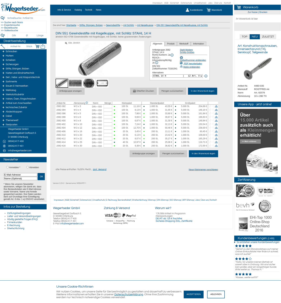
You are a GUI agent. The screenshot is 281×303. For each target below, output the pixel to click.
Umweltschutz (200, 3)
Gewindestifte (113, 25)
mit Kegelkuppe (145, 25)
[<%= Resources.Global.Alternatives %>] (177, 76)
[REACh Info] (156, 62)
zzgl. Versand (99, 169)
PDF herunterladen (191, 63)
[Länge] (40, 35)
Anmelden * (14, 167)
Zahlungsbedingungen (19, 213)
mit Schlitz (128, 25)
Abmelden (34, 167)
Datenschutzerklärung (128, 294)
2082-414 (61, 142)
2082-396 (61, 113)
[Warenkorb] (217, 10)
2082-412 (61, 138)
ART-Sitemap (188, 200)
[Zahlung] (120, 224)
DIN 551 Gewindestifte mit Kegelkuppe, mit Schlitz (182, 25)
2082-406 (61, 131)
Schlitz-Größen (187, 52)
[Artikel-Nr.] (15, 46)
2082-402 (61, 124)
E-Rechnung (13, 225)
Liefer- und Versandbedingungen (24, 216)
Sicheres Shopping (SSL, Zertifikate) (174, 221)
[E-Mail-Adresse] (20, 174)
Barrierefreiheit (124, 200)
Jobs (210, 3)
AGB (166, 3)
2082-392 (61, 106)
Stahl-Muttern (186, 50)
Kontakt (227, 3)
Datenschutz (186, 3)
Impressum (158, 3)
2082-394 (61, 110)
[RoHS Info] (172, 55)
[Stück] (29, 46)
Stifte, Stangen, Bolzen (91, 25)
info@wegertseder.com (72, 223)
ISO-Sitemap (175, 200)
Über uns (218, 3)
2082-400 (61, 120)
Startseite (71, 25)
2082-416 (61, 146)
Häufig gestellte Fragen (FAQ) (22, 219)
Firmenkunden (14, 222)
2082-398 (61, 117)
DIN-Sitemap (163, 200)
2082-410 (61, 135)
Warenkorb (250, 7)
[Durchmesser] (27, 35)
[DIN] (14, 35)
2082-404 (61, 128)
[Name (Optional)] (20, 178)
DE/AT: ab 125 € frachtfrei (169, 218)
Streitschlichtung (15, 228)
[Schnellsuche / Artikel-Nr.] (27, 18)
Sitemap (152, 200)
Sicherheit (174, 3)
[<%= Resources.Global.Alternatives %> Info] (205, 76)
